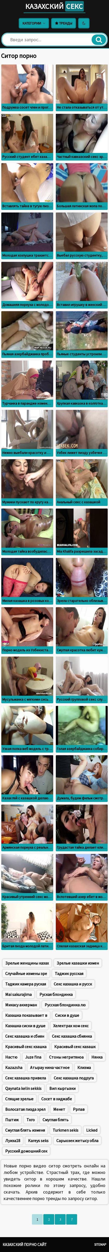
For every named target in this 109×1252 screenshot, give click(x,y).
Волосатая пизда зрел (25, 1109)
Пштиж (12, 1119)
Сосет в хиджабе (56, 1098)
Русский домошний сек (26, 1151)
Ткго (30, 1119)
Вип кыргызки (62, 1088)
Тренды (63, 23)
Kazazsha (13, 1067)
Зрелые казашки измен (78, 963)
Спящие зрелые (19, 1098)
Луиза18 (12, 1140)
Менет (59, 1109)
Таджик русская (69, 973)
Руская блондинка (56, 994)
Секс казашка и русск (73, 984)
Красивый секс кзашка (25, 1046)
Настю (11, 1057)
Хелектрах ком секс (70, 1025)
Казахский (54, 6)
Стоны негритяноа (66, 1057)
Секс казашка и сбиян (24, 1036)
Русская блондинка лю (65, 1004)
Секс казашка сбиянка (72, 1036)
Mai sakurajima (18, 994)
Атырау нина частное (50, 1067)
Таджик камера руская (25, 984)
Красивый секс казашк (75, 1046)
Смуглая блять (56, 1119)
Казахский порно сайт (25, 1244)
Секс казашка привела (25, 1077)
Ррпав (79, 1109)
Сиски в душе (67, 1015)
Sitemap (100, 1244)
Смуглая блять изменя (25, 1130)
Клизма (84, 1067)
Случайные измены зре (26, 973)
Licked (91, 1130)
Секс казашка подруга (74, 1077)
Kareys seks (38, 1140)
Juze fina (33, 1057)
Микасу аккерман (21, 1004)
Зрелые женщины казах (27, 963)
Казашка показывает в (26, 1015)
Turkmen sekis (65, 1130)
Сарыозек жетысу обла (77, 1140)
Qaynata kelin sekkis (23, 1088)
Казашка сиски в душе (25, 1025)
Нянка (97, 1057)
